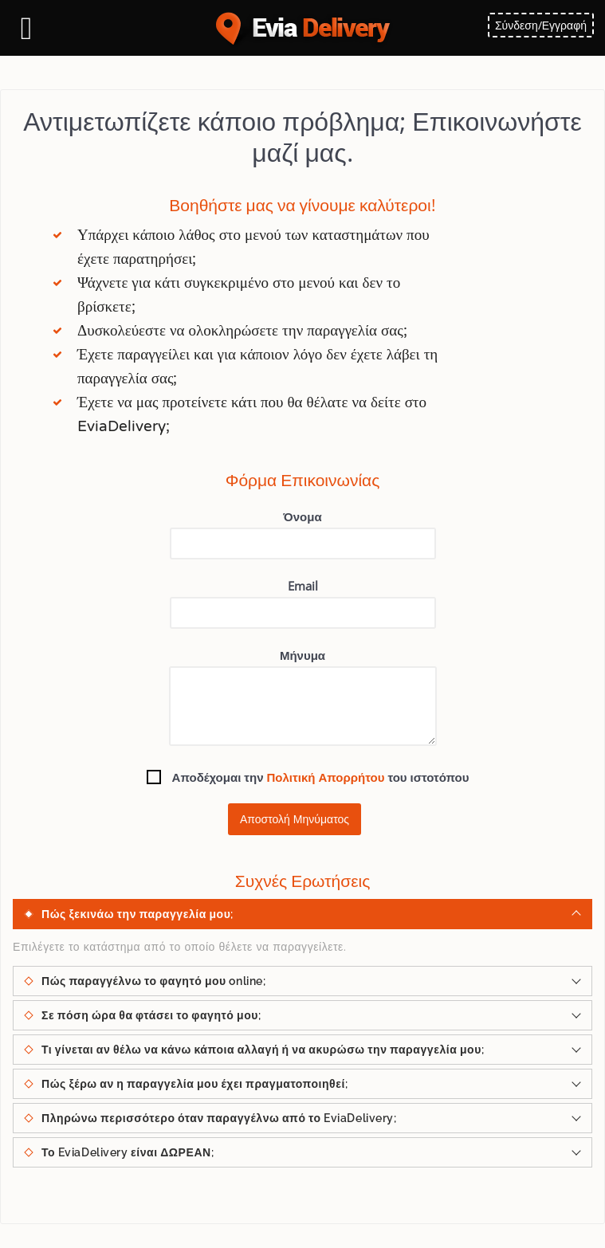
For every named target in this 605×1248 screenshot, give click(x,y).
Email (303, 603)
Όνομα (303, 533)
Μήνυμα (303, 696)
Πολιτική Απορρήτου (326, 777)
